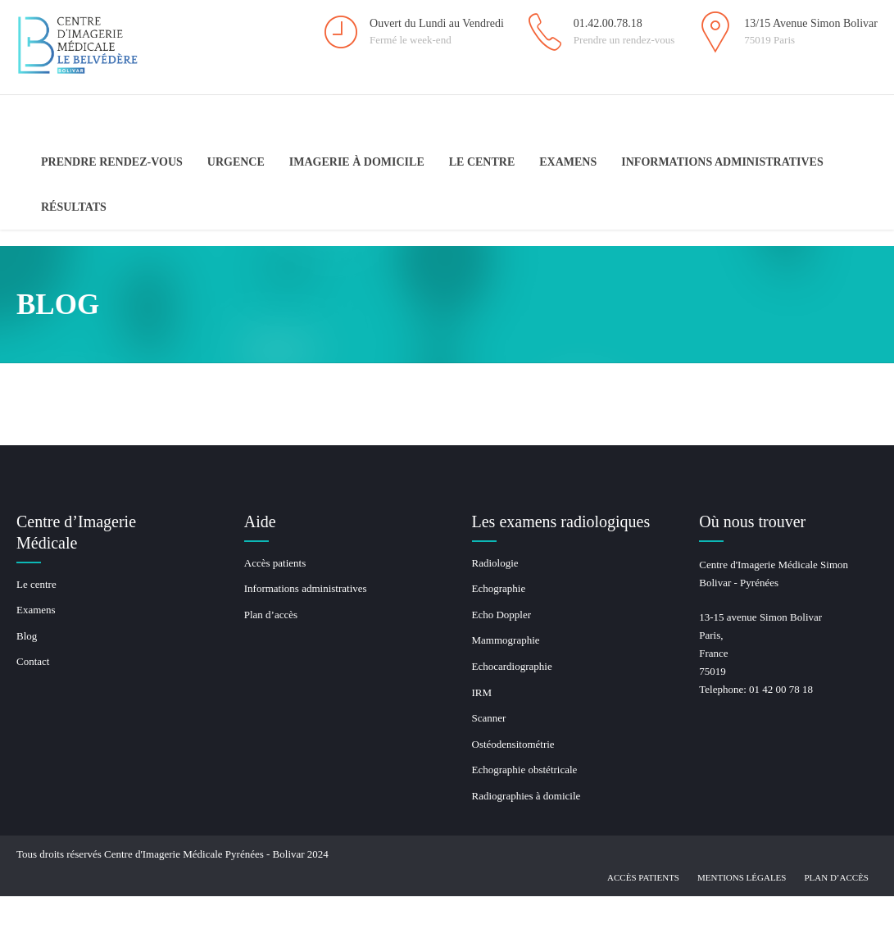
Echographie (499, 588)
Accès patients (275, 563)
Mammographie (506, 640)
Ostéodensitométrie (513, 744)
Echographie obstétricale (525, 769)
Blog (26, 636)
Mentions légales (741, 877)
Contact (32, 661)
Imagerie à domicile (356, 162)
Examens (568, 162)
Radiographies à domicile (526, 796)
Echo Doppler (502, 614)
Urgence (236, 162)
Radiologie (495, 563)
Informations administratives (722, 162)
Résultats (74, 207)
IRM (482, 692)
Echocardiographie (512, 666)
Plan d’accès (270, 614)
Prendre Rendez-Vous (112, 162)
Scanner (489, 718)
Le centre (482, 162)
